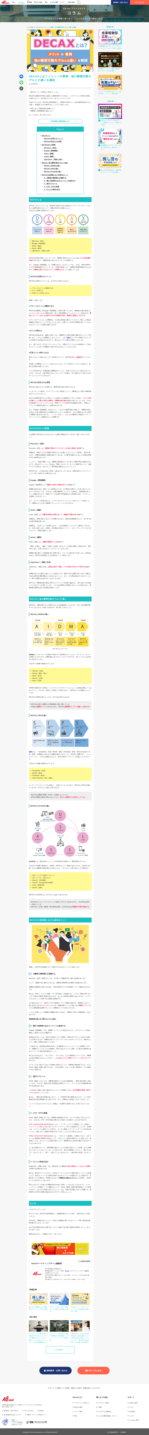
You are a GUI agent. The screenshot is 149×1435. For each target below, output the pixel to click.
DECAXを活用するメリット (53, 138)
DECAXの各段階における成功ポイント (55, 175)
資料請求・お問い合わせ (120, 2)
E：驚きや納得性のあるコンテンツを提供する (60, 181)
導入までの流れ (38, 2)
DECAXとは (46, 136)
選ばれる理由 (78, 1407)
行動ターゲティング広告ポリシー (37, 1414)
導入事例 (29, 2)
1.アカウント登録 (103, 1403)
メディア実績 (78, 1411)
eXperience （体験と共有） (53, 159)
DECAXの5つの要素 (48, 145)
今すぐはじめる (139, 2)
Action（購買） (49, 156)
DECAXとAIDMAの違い (52, 166)
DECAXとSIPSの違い (51, 168)
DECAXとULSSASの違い (53, 171)
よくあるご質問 (54, 2)
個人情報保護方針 (112, 1432)
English (41, 1410)
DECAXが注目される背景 (53, 141)
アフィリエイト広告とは (81, 1403)
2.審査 (100, 1407)
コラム (79, 2)
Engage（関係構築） (51, 150)
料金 (46, 2)
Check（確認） (49, 153)
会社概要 (123, 1432)
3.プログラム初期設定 (104, 1411)
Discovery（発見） (50, 148)
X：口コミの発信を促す (52, 189)
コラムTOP (60, 1350)
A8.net (67, 1271)
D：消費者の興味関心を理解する (55, 178)
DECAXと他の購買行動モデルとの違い (55, 163)
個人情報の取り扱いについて (12, 1414)
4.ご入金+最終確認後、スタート (107, 1416)
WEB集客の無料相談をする (60, 121)
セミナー (63, 2)
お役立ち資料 (71, 2)
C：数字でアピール (50, 184)
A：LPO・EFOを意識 (51, 186)
